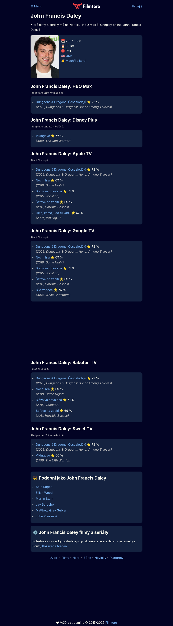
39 (68, 46)
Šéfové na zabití (47, 202)
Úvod (53, 558)
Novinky (100, 558)
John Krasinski (46, 516)
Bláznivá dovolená (49, 191)
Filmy (65, 558)
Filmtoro (111, 622)
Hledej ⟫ (137, 6)
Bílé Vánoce (44, 290)
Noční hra (43, 180)
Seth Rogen (44, 487)
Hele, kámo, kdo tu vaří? (53, 213)
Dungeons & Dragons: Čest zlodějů (61, 102)
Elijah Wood (44, 493)
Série (87, 558)
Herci (76, 558)
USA (69, 56)
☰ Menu (36, 6)
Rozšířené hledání (55, 546)
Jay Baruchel (45, 504)
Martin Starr (44, 498)
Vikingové (43, 136)
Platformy (117, 558)
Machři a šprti (76, 61)
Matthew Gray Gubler (51, 510)
